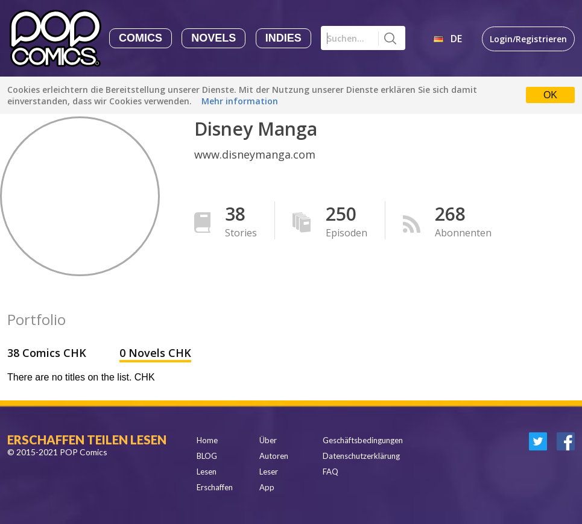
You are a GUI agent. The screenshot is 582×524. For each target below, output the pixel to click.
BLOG (207, 456)
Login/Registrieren (528, 39)
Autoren (273, 456)
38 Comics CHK (48, 353)
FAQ (330, 471)
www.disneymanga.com (254, 154)
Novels (213, 38)
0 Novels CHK (155, 353)
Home (207, 440)
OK (550, 95)
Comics (140, 38)
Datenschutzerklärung (361, 456)
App (266, 487)
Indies (283, 38)
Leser (268, 471)
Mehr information (239, 101)
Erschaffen (215, 487)
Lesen (207, 471)
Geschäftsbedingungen (363, 440)
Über (268, 440)
